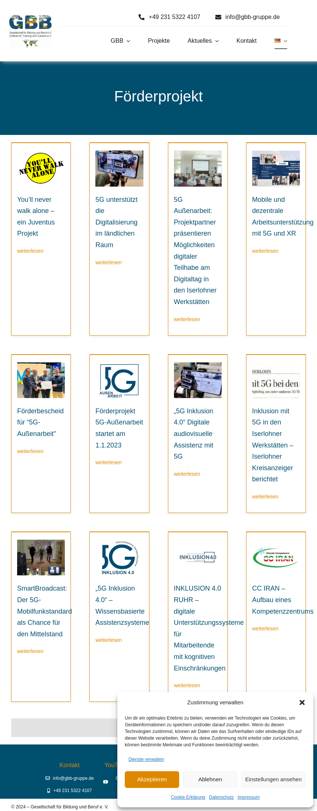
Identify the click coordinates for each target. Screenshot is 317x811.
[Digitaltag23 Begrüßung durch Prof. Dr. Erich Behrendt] (198, 153)
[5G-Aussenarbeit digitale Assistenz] (119, 153)
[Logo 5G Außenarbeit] (119, 365)
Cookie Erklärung (188, 797)
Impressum (249, 797)
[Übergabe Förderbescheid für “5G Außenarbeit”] (41, 365)
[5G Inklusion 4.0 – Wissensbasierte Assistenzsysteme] (119, 542)
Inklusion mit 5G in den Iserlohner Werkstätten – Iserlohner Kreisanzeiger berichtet (273, 445)
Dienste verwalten (146, 759)
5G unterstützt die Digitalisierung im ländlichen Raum (116, 222)
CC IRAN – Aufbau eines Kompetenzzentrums (283, 600)
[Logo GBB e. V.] (31, 17)
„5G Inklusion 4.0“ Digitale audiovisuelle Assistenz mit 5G (193, 433)
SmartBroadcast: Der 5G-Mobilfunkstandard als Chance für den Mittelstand (44, 611)
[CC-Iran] (276, 542)
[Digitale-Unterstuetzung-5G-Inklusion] (198, 365)
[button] (302, 702)
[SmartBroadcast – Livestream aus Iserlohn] (41, 542)
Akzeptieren (152, 779)
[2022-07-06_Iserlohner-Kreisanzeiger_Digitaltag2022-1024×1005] (276, 365)
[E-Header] (276, 153)
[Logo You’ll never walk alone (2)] (41, 153)
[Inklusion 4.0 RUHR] (198, 542)
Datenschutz (221, 797)
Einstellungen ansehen (273, 779)
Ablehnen (210, 779)
